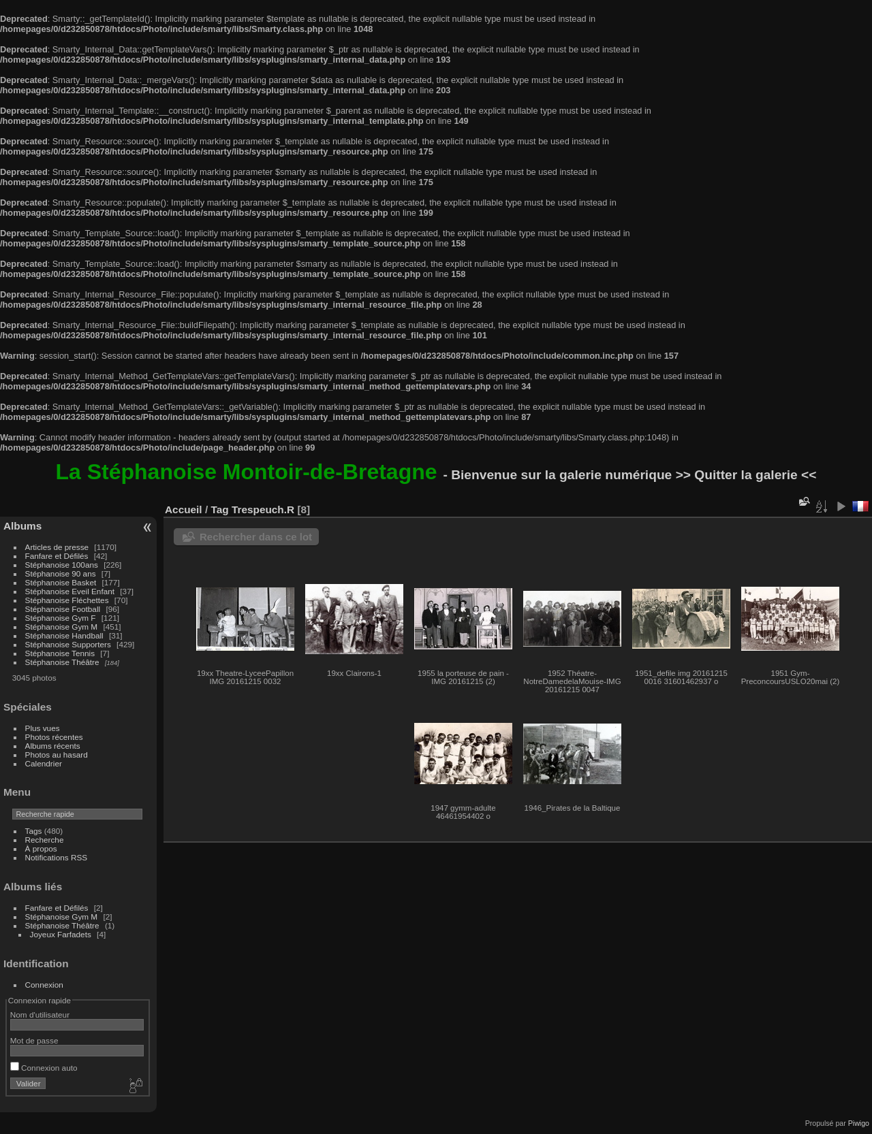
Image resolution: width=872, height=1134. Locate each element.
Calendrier (43, 763)
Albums (22, 526)
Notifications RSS (56, 857)
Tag (219, 509)
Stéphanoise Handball (64, 635)
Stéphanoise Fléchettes (67, 600)
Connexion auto (44, 1067)
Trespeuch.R (263, 509)
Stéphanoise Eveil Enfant (69, 591)
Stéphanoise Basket (61, 582)
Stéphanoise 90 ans (60, 573)
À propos (41, 848)
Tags (33, 830)
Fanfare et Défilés (57, 555)
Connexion (44, 984)
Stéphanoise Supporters (68, 644)
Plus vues (42, 728)
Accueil (183, 509)
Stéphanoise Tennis (60, 653)
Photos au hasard (56, 754)
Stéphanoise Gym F (60, 617)
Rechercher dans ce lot (256, 536)
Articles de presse (57, 546)
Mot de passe (34, 1040)
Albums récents (52, 745)
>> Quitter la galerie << (746, 475)
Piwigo (858, 1123)
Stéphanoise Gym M (61, 626)
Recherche (44, 839)
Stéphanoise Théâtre (62, 662)
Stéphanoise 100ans (61, 564)
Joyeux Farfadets (60, 934)
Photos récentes (54, 736)
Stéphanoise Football (63, 608)
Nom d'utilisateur (39, 1014)
